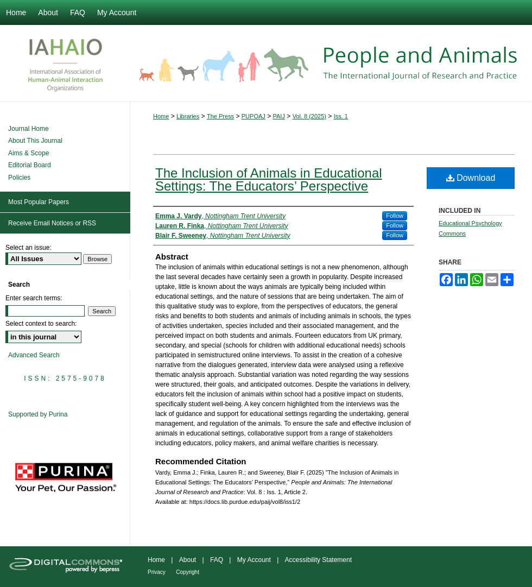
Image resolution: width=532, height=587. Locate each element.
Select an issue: (28, 247)
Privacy (157, 572)
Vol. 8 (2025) (309, 116)
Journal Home (28, 128)
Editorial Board (29, 165)
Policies (19, 177)
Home (161, 116)
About (187, 560)
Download (471, 177)
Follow (394, 215)
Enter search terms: (33, 298)
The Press (220, 116)
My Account (254, 560)
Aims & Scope (28, 153)
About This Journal (35, 140)
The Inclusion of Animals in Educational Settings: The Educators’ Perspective (268, 179)
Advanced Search (34, 355)
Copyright (187, 572)
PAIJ (279, 116)
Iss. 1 (341, 116)
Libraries (187, 116)
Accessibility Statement (318, 560)
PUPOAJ (253, 116)
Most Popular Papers (38, 202)
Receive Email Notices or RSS (52, 223)
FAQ (216, 560)
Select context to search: (41, 323)
